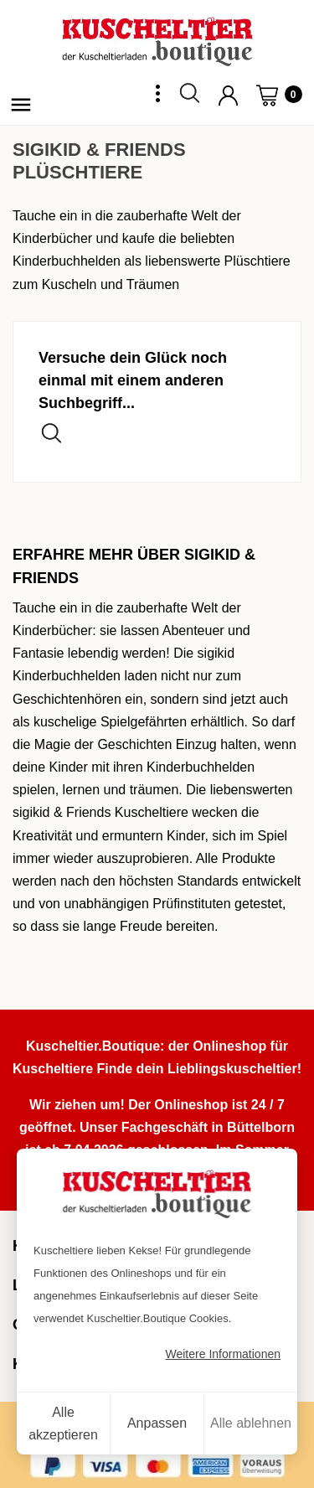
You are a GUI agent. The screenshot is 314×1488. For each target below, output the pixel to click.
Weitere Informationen (223, 1354)
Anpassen (157, 1423)
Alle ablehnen (250, 1423)
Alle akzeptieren (63, 1423)
